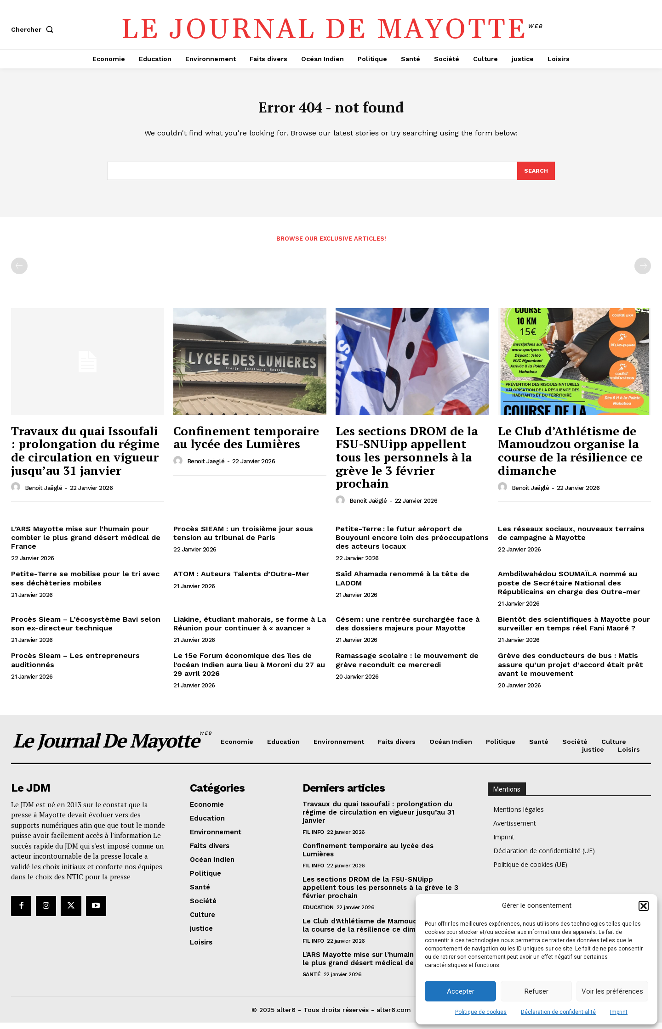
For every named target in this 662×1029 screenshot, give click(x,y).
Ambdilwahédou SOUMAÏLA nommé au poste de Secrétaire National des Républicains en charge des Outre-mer (569, 589)
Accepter (460, 991)
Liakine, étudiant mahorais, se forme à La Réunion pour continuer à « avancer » (249, 630)
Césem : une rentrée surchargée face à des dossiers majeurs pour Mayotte (407, 630)
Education (318, 913)
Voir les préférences (612, 991)
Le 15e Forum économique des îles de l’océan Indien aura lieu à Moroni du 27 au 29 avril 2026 (249, 671)
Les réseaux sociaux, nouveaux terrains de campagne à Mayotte (571, 539)
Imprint (619, 1012)
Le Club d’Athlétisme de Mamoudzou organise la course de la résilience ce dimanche (570, 456)
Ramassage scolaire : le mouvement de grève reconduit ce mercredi (407, 666)
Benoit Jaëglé (44, 493)
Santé (311, 980)
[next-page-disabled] (642, 272)
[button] (643, 906)
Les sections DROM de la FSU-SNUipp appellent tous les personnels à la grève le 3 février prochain (407, 463)
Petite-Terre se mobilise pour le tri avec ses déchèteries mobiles (85, 584)
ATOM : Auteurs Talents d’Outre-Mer (241, 580)
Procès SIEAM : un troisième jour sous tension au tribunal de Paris (243, 539)
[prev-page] (19, 272)
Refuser (536, 991)
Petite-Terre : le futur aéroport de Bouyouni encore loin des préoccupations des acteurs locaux (412, 544)
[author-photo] (17, 494)
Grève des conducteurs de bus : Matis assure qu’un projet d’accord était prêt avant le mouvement (570, 671)
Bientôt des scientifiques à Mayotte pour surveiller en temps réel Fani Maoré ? (574, 630)
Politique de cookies (481, 1012)
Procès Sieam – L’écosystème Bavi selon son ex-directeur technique (85, 630)
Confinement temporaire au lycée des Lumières (246, 443)
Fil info (313, 838)
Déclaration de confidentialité (558, 1012)
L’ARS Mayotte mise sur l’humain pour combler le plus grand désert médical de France (85, 544)
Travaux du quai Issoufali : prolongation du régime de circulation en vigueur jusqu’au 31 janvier (85, 456)
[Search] (535, 176)
